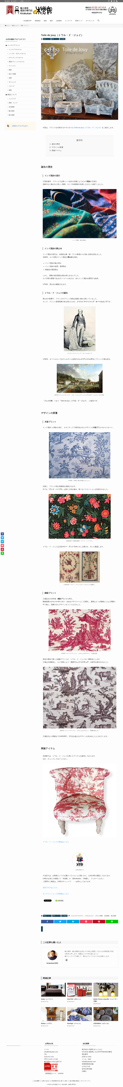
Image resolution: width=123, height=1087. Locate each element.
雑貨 (10, 90)
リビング (11, 86)
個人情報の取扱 (74, 1081)
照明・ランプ (55, 39)
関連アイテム (57, 150)
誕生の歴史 (56, 144)
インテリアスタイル (15, 49)
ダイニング (12, 82)
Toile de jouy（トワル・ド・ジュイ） (88, 127)
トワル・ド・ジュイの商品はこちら (56, 842)
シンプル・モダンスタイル (17, 53)
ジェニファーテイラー (77, 915)
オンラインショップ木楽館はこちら (56, 894)
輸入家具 (11, 111)
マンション (12, 65)
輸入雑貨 (113, 915)
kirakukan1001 (52, 963)
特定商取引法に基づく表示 (59, 1081)
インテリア (12, 99)
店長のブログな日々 (20, 126)
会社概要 (36, 1081)
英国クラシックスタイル (16, 61)
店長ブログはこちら (50, 887)
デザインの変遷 (57, 147)
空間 (10, 78)
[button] (98, 20)
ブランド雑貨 (99, 915)
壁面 (10, 70)
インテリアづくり (14, 45)
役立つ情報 (12, 74)
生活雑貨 (62, 39)
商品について (46, 39)
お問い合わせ (46, 1081)
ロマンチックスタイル (16, 57)
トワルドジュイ (89, 915)
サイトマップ (85, 1081)
